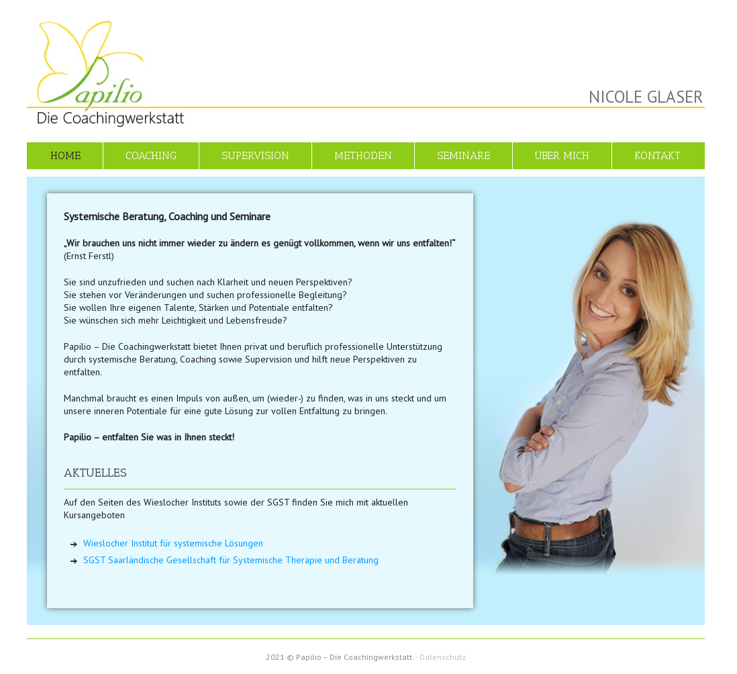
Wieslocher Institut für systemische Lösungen (173, 543)
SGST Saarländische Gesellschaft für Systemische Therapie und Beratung (231, 560)
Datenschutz (443, 657)
